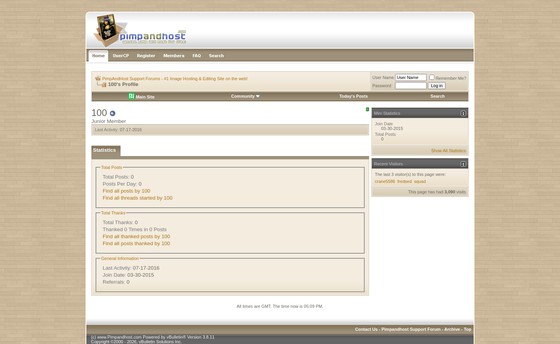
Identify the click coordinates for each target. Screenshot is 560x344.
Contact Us (366, 329)
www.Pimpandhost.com (119, 337)
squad (420, 181)
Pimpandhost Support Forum (411, 329)
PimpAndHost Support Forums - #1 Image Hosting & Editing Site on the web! (175, 78)
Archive (452, 329)
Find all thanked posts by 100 (136, 236)
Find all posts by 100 (126, 191)
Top (467, 329)
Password (382, 85)
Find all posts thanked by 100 (136, 243)
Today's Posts (353, 96)
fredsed (404, 181)
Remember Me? (447, 78)
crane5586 (385, 181)
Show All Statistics (448, 150)
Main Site (141, 97)
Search (437, 96)
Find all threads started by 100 (137, 198)
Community (245, 96)
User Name (383, 77)
